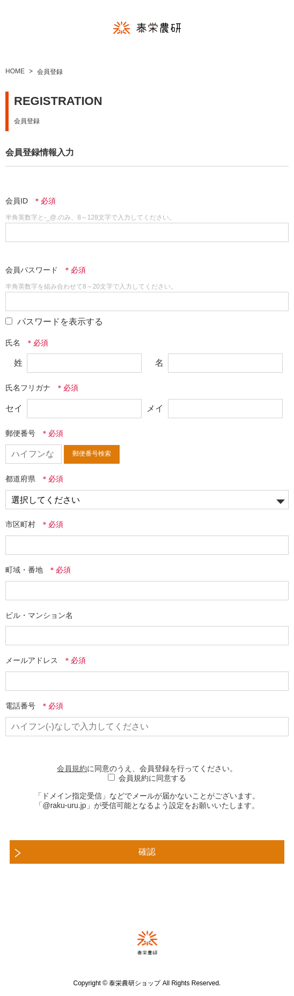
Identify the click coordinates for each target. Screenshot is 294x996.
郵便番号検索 (91, 453)
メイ (155, 408)
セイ (14, 408)
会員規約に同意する (152, 778)
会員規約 (72, 768)
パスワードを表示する (60, 321)
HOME (15, 71)
